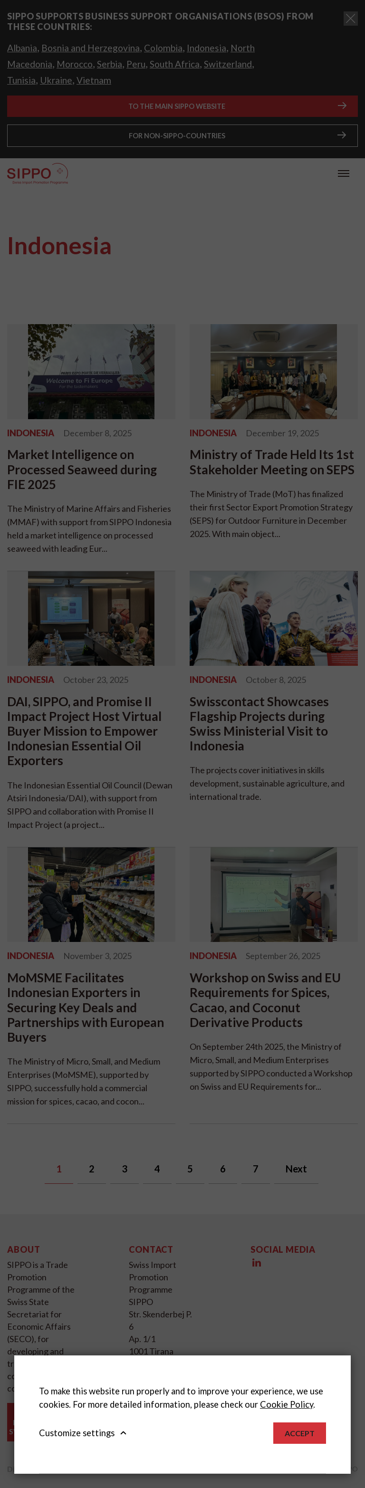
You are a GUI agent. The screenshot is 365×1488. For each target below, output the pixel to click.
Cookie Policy (286, 1404)
